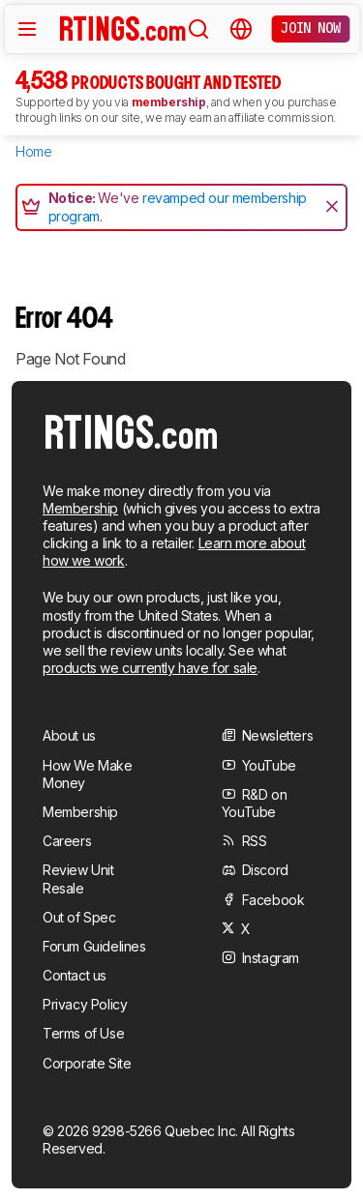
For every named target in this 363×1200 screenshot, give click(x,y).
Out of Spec (79, 917)
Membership (80, 508)
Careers (67, 841)
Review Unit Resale (78, 878)
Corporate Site (87, 1063)
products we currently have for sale (150, 667)
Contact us (74, 975)
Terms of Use (83, 1033)
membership (169, 102)
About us (69, 735)
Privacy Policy (85, 1004)
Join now (310, 28)
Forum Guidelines (94, 946)
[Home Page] (123, 28)
